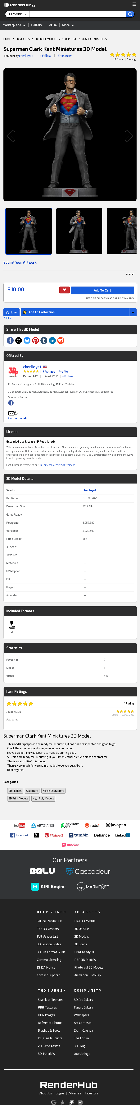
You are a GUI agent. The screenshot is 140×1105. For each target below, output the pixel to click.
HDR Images (46, 1015)
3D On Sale (81, 929)
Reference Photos (50, 1023)
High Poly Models (43, 798)
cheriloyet (26, 56)
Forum (52, 25)
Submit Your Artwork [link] (20, 262)
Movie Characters (53, 790)
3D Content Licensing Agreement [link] (57, 465)
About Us (45, 1093)
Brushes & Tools (49, 1030)
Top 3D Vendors (48, 929)
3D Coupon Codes (49, 944)
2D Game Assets (49, 1046)
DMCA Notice (46, 967)
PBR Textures (47, 1007)
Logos (60, 1093)
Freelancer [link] (65, 56)
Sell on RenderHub (49, 921)
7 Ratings (49, 371)
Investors (91, 1093)
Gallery (36, 25)
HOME (7, 39)
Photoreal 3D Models (88, 967)
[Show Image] (28, 231)
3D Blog (79, 1046)
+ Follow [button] (45, 56)
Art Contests (83, 1023)
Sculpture (32, 790)
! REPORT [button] (129, 274)
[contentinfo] (18, 14)
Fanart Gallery (83, 1007)
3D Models (15, 790)
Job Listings (82, 1054)
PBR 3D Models (85, 960)
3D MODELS (23, 39)
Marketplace (14, 25)
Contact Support (48, 975)
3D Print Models (18, 798)
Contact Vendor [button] (18, 418)
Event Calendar (84, 1030)
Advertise (74, 1093)
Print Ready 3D (84, 952)
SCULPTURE (69, 39)
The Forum (81, 1038)
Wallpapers (81, 1015)
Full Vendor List (47, 936)
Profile (63, 371)
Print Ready (13, 538)
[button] (134, 4)
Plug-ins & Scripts (50, 1038)
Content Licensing (49, 960)
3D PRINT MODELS (46, 39)
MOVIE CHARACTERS (94, 39)
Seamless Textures (50, 1000)
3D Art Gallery (83, 1000)
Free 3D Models (85, 921)
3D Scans (80, 944)
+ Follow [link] (67, 376)
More (68, 25)
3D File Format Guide (51, 952)
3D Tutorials (46, 1054)
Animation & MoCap (87, 975)
